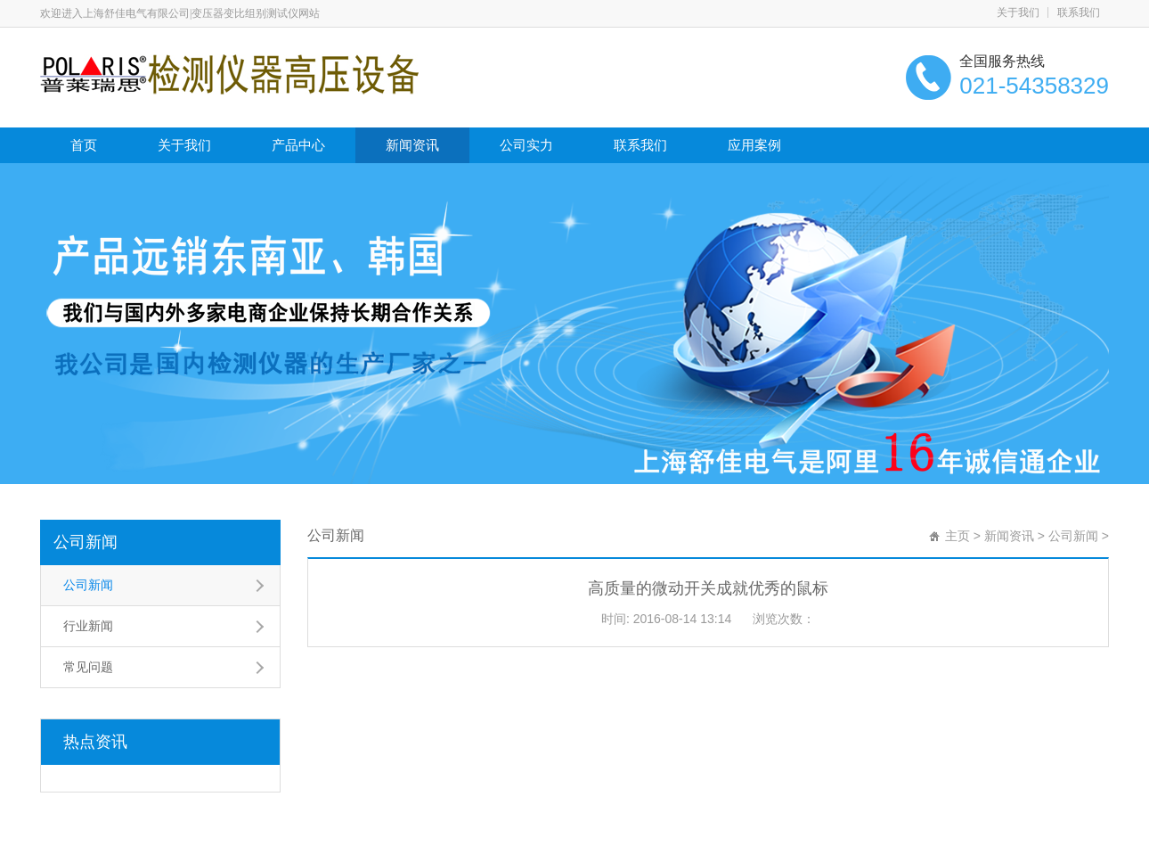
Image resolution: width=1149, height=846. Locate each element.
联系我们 (1078, 12)
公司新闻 (85, 542)
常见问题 (88, 667)
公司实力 (526, 144)
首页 (83, 144)
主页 (957, 536)
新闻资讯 (412, 144)
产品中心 (298, 144)
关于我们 (1018, 12)
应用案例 (754, 144)
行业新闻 (88, 626)
